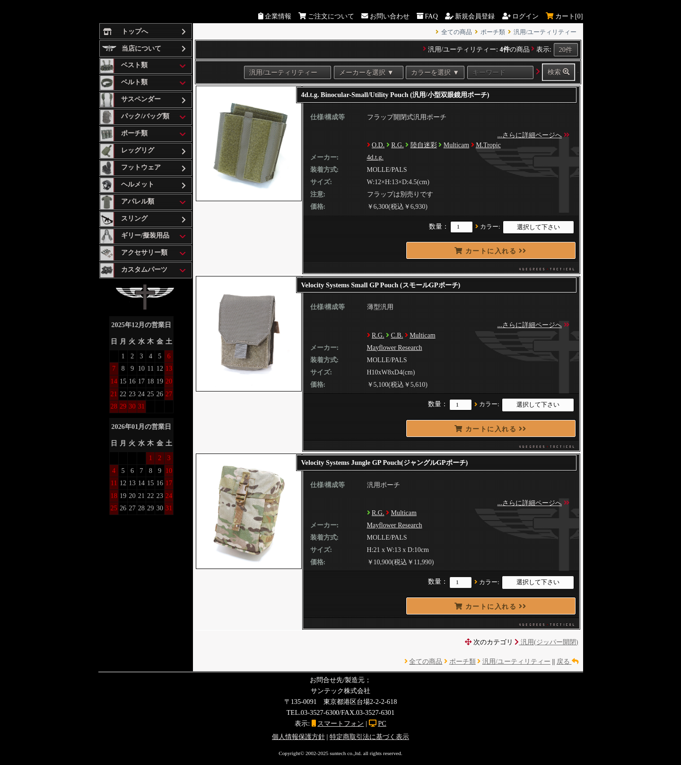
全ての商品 (456, 32)
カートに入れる (490, 251)
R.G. (397, 145)
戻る (567, 661)
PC (382, 723)
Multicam (456, 145)
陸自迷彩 (423, 145)
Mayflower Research (394, 347)
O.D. (378, 145)
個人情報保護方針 (298, 736)
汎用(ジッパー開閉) (546, 642)
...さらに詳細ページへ (530, 135)
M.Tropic (488, 145)
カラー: (490, 226)
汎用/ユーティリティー (545, 32)
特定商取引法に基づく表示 (369, 736)
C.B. (397, 335)
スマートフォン (340, 723)
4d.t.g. (375, 157)
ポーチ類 (492, 32)
